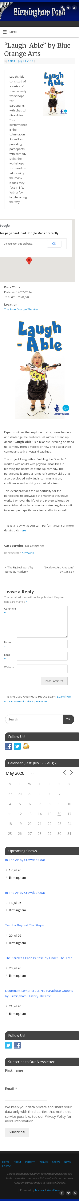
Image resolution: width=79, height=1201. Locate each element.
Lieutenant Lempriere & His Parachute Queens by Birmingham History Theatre (39, 993)
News (67, 1162)
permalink (28, 553)
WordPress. (54, 1190)
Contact (6, 1166)
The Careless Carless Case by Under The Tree (39, 958)
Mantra (39, 1190)
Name (7, 645)
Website (7, 667)
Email (7, 657)
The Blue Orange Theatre (21, 309)
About (17, 1162)
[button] (29, 261)
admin (12, 61)
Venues (43, 1162)
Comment (7, 611)
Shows (56, 1162)
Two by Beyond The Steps (24, 925)
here (23, 530)
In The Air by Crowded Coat (25, 860)
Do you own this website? (18, 243)
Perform (30, 1162)
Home (5, 1162)
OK (54, 243)
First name (14, 1070)
